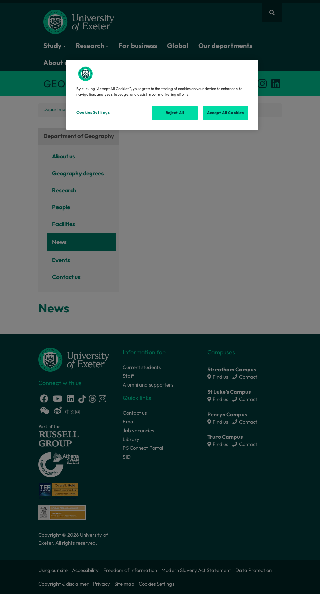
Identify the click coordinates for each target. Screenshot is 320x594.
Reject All (175, 112)
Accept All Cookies (225, 112)
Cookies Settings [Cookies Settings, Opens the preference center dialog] (93, 112)
